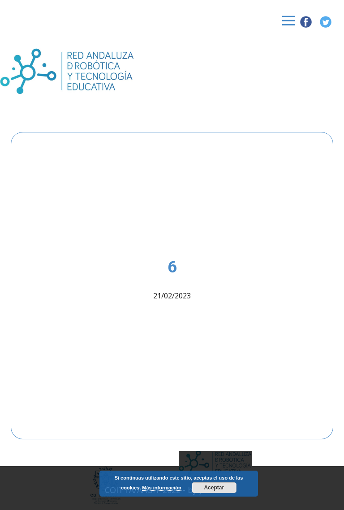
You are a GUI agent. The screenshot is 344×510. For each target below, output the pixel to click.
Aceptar (214, 487)
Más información (161, 487)
